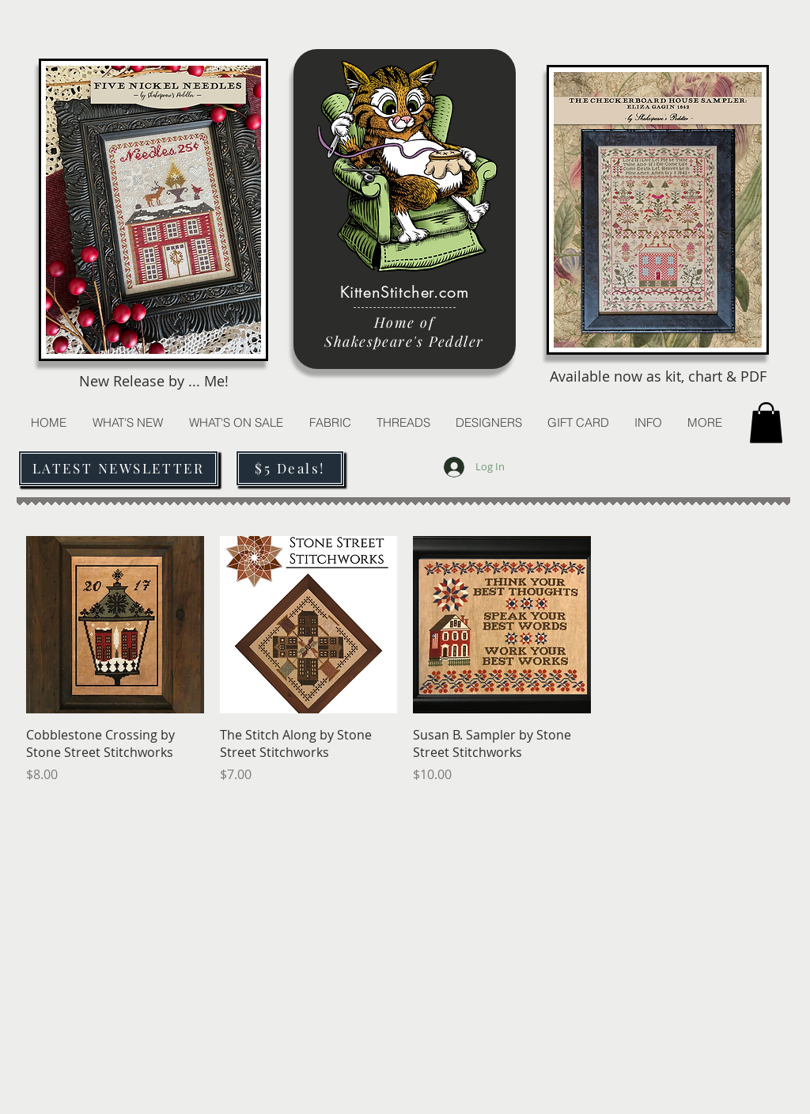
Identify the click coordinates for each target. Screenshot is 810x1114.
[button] (402, 422)
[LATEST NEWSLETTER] (118, 468)
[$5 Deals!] (290, 468)
